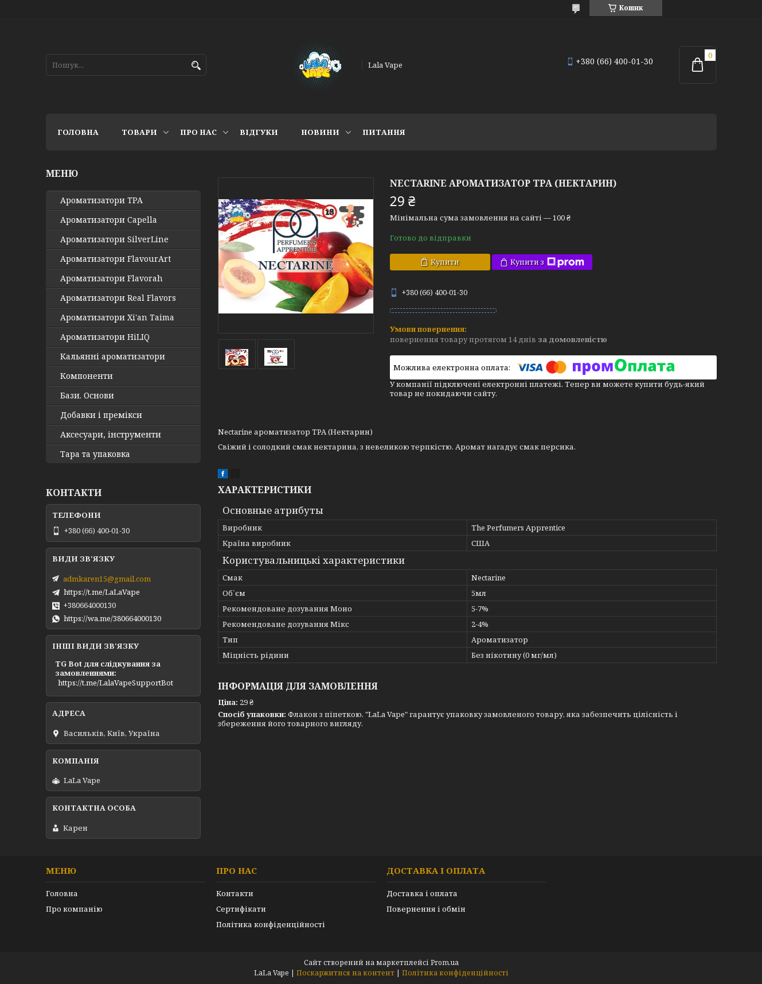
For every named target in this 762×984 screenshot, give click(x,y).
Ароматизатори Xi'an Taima (117, 317)
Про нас (198, 132)
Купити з (547, 262)
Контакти (234, 893)
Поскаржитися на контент (345, 973)
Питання (383, 132)
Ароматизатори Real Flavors (118, 298)
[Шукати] (196, 66)
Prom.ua (445, 962)
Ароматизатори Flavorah (111, 278)
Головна (78, 132)
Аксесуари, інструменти (110, 434)
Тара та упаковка (95, 454)
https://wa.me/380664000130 (112, 618)
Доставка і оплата (422, 893)
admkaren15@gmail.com (107, 578)
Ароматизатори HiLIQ (105, 337)
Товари (139, 132)
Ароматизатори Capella (108, 220)
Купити (445, 262)
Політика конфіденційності (270, 924)
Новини (320, 132)
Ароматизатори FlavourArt (115, 259)
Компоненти (86, 376)
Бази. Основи (87, 395)
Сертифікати (241, 909)
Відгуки (259, 132)
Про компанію (74, 909)
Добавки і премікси (101, 415)
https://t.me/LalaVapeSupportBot (115, 682)
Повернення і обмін (426, 909)
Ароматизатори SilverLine (114, 239)
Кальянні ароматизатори (112, 356)
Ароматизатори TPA (101, 200)
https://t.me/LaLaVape (102, 592)
